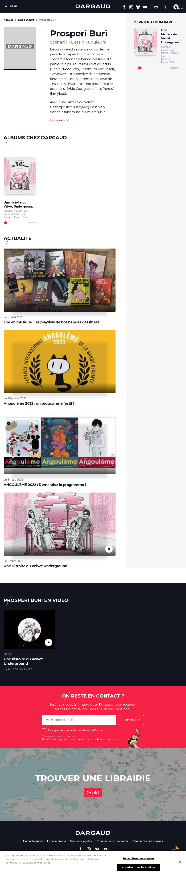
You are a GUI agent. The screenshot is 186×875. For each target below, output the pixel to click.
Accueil (8, 20)
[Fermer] (180, 862)
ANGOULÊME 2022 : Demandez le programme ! (45, 485)
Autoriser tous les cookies (138, 867)
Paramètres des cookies (147, 841)
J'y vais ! (93, 792)
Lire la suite (57, 120)
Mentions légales (81, 841)
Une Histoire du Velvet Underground (35, 566)
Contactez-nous (33, 841)
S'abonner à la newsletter (111, 841)
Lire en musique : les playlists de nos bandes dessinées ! (52, 322)
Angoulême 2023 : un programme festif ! (39, 403)
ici (118, 739)
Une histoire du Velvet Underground (23, 661)
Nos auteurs (26, 20)
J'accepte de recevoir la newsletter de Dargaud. (77, 730)
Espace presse (56, 841)
